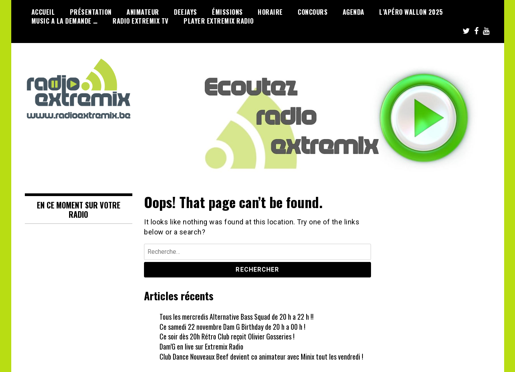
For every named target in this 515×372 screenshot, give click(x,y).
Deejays (185, 12)
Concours (313, 12)
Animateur (143, 12)
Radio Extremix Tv (141, 21)
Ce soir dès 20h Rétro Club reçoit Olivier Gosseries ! (227, 336)
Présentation (91, 12)
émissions (227, 12)
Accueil (43, 12)
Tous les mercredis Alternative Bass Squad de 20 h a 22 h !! (237, 317)
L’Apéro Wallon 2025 (411, 12)
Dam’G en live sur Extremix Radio (201, 346)
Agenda (353, 12)
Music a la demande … (64, 21)
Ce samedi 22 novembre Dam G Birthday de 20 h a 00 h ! (232, 327)
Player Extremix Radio (219, 21)
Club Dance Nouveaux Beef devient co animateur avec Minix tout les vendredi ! (261, 356)
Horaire (270, 12)
